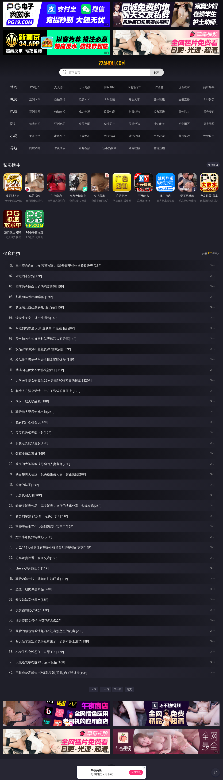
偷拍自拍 (59, 111)
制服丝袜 (134, 111)
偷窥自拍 (34, 124)
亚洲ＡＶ (34, 99)
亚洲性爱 (34, 111)
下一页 (117, 689)
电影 (13, 111)
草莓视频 (84, 148)
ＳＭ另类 (208, 99)
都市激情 (34, 136)
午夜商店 (59, 148)
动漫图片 (109, 124)
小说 (13, 135)
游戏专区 (109, 87)
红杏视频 (134, 148)
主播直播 (184, 99)
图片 (13, 123)
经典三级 (159, 111)
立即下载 (136, 772)
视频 (13, 99)
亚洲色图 (59, 124)
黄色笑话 (184, 136)
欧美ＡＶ (84, 99)
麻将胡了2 (134, 87)
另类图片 (208, 124)
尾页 (129, 689)
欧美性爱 (109, 111)
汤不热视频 (109, 148)
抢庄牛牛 (208, 87)
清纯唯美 (159, 124)
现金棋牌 (184, 87)
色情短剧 (159, 148)
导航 (13, 148)
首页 (93, 689)
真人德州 (59, 87)
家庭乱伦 (59, 136)
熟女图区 (184, 124)
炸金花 (159, 87)
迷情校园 (134, 136)
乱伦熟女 (184, 111)
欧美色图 (84, 124)
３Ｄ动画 (109, 99)
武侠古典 (109, 136)
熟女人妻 (134, 99)
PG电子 (34, 87)
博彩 (13, 87)
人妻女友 (84, 136)
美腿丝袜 (134, 124)
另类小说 (159, 136)
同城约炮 (34, 148)
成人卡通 (84, 111)
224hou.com (111, 63)
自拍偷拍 (59, 99)
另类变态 (208, 111)
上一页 (105, 689)
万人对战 (84, 87)
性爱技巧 (208, 136)
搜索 (157, 72)
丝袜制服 (159, 99)
